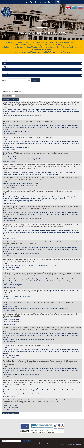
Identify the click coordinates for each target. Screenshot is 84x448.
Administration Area (75, 445)
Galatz (44, 111)
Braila (69, 111)
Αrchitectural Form (8, 159)
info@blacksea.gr (42, 443)
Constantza (57, 111)
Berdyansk (75, 111)
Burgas (64, 111)
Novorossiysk (66, 110)
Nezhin (5, 157)
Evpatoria (50, 111)
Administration (63, 308)
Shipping (26, 131)
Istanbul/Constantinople (27, 111)
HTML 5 (59, 445)
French (5, 263)
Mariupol (6, 111)
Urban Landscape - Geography (12, 115)
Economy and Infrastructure (32, 115)
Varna (4, 110)
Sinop (29, 110)
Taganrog (24, 110)
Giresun (38, 111)
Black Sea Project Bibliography (42, 26)
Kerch (17, 111)
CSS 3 (65, 445)
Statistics (38, 159)
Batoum (5, 113)
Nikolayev (75, 110)
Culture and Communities (50, 174)
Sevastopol (35, 110)
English (5, 108)
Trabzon (10, 110)
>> (19, 96)
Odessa (59, 110)
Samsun (42, 110)
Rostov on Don (51, 110)
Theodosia (16, 110)
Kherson (12, 111)
